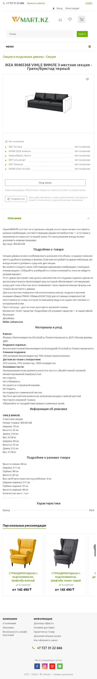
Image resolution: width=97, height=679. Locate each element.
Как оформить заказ (46, 640)
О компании (9, 623)
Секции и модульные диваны (23, 56)
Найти (82, 34)
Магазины (8, 627)
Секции (51, 56)
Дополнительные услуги (47, 636)
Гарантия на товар (44, 631)
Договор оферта (43, 623)
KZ (87, 3)
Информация (43, 619)
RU (90, 3)
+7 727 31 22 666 (15, 3)
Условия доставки (44, 627)
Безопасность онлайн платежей (15, 633)
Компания (10, 619)
